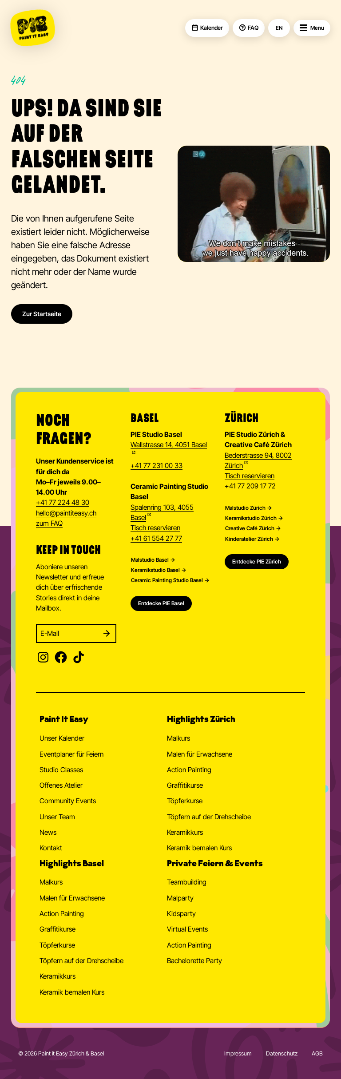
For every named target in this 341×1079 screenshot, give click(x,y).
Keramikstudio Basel (155, 570)
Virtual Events (187, 929)
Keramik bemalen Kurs (199, 848)
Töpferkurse (184, 801)
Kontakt (51, 848)
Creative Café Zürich (249, 528)
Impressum (238, 1053)
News (48, 832)
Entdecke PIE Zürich (256, 561)
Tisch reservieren (155, 528)
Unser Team (57, 817)
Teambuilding (186, 882)
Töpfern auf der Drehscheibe (209, 817)
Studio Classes (61, 770)
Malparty (180, 898)
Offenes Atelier (61, 785)
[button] (100, 721)
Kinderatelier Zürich (249, 539)
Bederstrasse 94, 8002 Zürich (258, 460)
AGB (317, 1053)
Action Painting (189, 770)
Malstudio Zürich (245, 508)
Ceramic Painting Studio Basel (167, 580)
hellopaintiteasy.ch (66, 513)
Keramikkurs (185, 832)
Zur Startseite (41, 313)
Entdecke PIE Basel (161, 603)
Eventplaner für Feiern (71, 754)
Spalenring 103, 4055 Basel (162, 512)
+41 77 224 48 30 (62, 502)
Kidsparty (181, 913)
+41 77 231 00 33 (156, 465)
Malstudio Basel (150, 560)
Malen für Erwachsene (199, 754)
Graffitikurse (185, 785)
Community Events (68, 801)
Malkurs (178, 738)
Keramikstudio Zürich (251, 518)
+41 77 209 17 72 (250, 486)
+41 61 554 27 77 (156, 538)
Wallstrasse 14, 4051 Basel (169, 444)
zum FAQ (49, 523)
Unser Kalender (62, 738)
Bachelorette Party (194, 960)
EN (279, 28)
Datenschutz (281, 1053)
